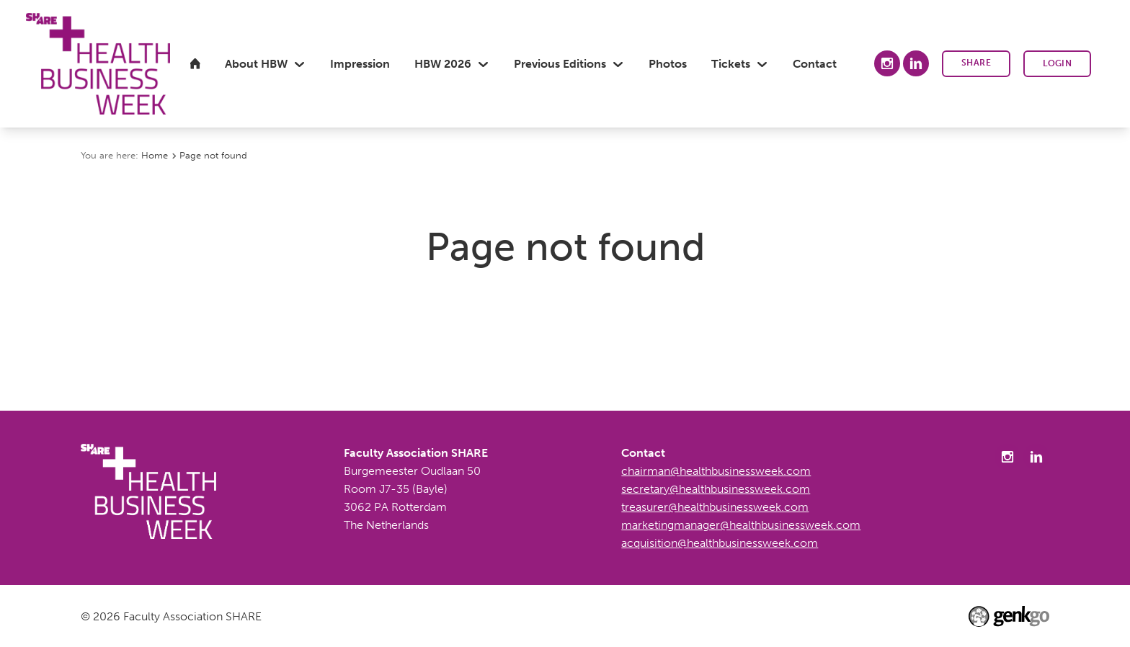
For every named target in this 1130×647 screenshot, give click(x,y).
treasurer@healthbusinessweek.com (715, 507)
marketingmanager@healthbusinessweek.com (740, 525)
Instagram (887, 63)
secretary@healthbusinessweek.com (715, 489)
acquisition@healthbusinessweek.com (719, 543)
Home (154, 155)
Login (1057, 63)
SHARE (976, 63)
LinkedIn (916, 63)
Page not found (213, 155)
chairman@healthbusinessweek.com (716, 471)
